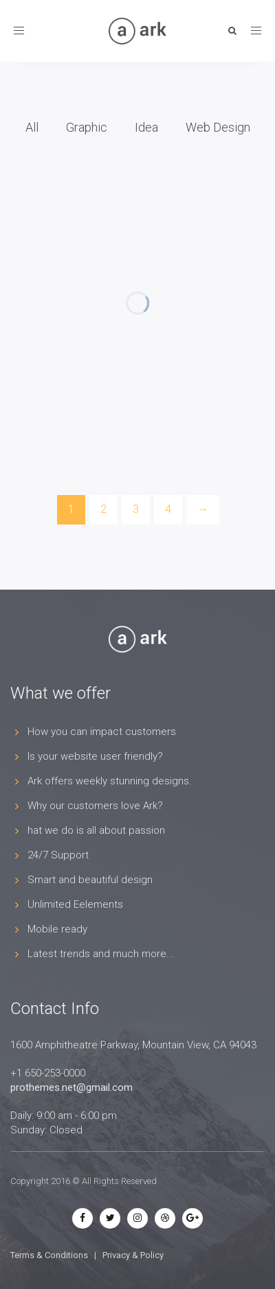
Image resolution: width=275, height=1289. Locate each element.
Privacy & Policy (133, 1255)
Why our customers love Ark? (95, 805)
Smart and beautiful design (90, 880)
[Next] (202, 510)
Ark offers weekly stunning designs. (110, 781)
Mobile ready (57, 929)
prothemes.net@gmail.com (71, 1087)
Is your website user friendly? (95, 756)
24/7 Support (58, 855)
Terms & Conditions (49, 1255)
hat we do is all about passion (96, 830)
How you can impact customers (102, 731)
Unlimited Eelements (75, 904)
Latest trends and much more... (101, 954)
